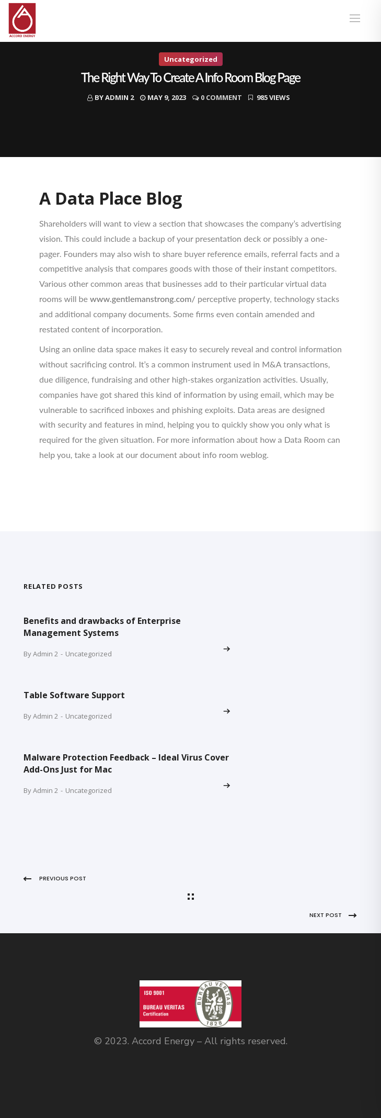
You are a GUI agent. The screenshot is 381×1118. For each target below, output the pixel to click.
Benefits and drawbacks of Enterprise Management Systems (102, 627)
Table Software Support (74, 695)
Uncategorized (190, 59)
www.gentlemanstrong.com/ (142, 299)
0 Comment (221, 97)
